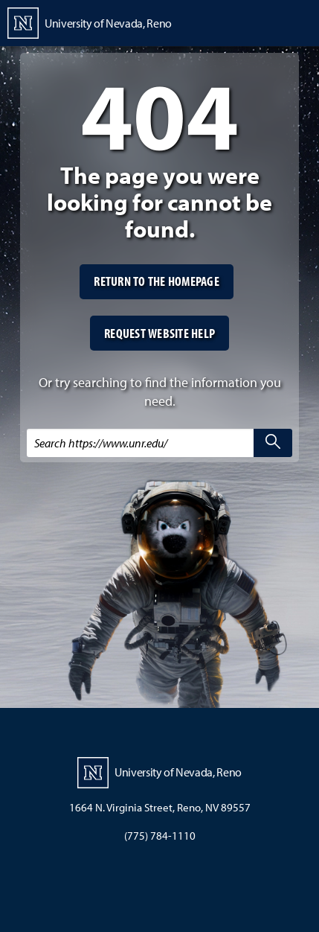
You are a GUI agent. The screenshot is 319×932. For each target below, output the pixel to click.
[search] (273, 443)
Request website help (159, 333)
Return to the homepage (156, 281)
